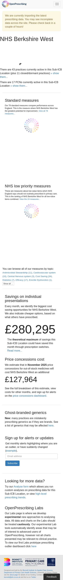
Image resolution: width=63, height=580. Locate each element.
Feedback (52, 577)
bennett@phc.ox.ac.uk (12, 577)
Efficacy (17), (22, 280)
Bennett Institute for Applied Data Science (38, 570)
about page (14, 575)
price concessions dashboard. (30, 395)
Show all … (8, 284)
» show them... (18, 85)
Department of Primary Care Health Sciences (20, 572)
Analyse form (21, 486)
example (11, 450)
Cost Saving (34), (44, 276)
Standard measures (22, 100)
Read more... (14, 350)
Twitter (33, 577)
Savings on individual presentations (23, 298)
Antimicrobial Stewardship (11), (17, 272)
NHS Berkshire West (26, 39)
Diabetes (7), (9, 280)
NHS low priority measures (28, 186)
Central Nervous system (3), (22, 276)
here (50, 425)
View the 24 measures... (30, 199)
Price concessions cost (24, 359)
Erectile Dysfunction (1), (40, 280)
